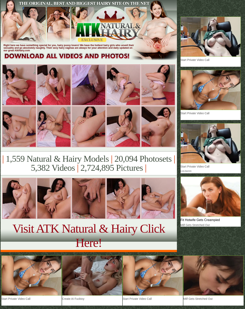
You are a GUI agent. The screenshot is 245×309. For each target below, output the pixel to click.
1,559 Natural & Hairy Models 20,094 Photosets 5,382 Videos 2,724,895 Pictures (88, 163)
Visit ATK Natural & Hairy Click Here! (88, 235)
